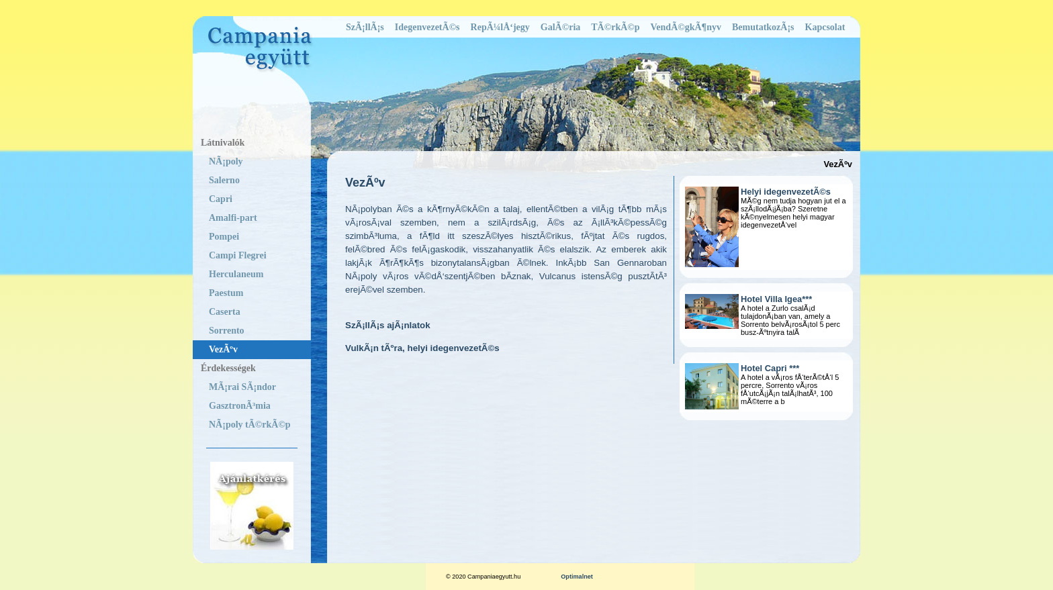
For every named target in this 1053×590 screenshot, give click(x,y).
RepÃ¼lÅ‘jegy (500, 27)
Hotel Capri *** (770, 368)
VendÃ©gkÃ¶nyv (686, 27)
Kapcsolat (825, 27)
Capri (220, 199)
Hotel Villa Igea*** (776, 299)
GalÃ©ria (560, 27)
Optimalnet (577, 576)
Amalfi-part (233, 218)
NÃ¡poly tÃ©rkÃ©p (250, 425)
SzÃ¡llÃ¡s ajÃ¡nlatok (387, 325)
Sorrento (226, 331)
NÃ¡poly (226, 161)
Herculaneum (236, 274)
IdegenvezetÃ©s (427, 27)
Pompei (224, 237)
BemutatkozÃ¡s (763, 27)
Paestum (226, 293)
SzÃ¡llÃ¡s (365, 27)
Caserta (224, 312)
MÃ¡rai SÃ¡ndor (242, 387)
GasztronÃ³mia (240, 406)
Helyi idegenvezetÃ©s (786, 192)
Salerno (224, 180)
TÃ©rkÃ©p (615, 27)
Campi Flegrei (238, 255)
